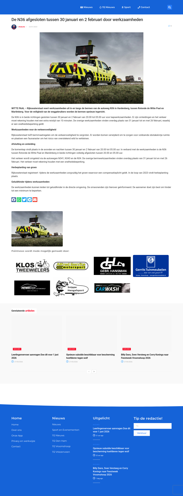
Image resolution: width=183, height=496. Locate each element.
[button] (169, 7)
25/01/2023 (33, 27)
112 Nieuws (107, 7)
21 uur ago (98, 436)
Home (15, 424)
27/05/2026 (17, 362)
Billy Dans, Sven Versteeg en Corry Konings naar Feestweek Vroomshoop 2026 (110, 471)
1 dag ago (98, 478)
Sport (126, 7)
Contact (144, 7)
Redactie (22, 27)
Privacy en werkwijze (23, 441)
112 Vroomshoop (61, 446)
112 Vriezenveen (61, 452)
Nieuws (86, 7)
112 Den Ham (59, 441)
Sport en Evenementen (65, 430)
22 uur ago (98, 455)
